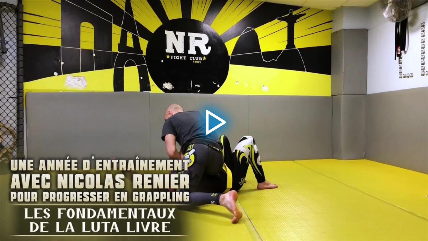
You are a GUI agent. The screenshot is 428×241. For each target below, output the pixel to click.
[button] (214, 120)
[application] (214, 120)
